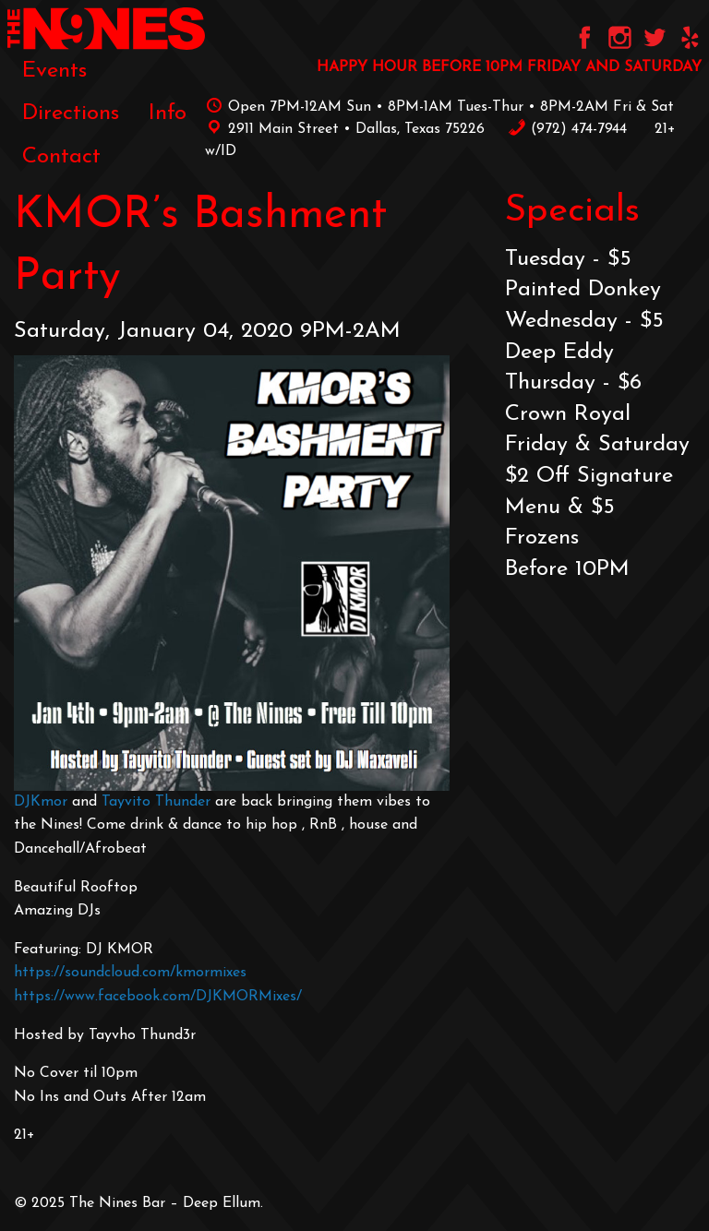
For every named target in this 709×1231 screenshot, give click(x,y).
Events (54, 71)
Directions (70, 113)
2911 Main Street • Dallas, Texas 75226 (345, 129)
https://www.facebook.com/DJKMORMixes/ (158, 996)
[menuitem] (54, 71)
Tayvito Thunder (156, 802)
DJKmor (40, 802)
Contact (61, 157)
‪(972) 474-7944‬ (567, 129)
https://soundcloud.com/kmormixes (130, 972)
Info (167, 113)
